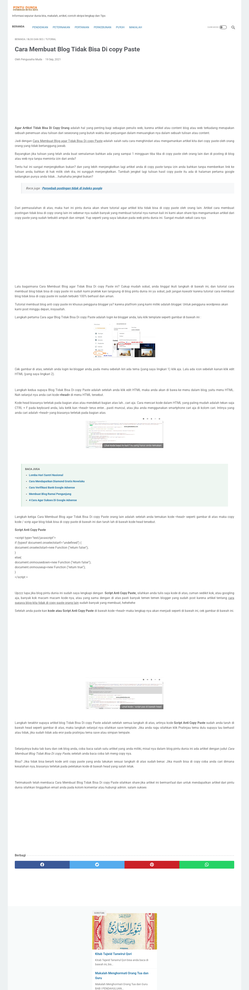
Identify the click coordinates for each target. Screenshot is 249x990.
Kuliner (220, 275)
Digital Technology (189, 238)
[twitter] (70, 934)
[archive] (189, 371)
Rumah (204, 334)
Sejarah (182, 342)
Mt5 (192, 297)
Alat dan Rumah (201, 186)
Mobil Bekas (222, 290)
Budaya (201, 216)
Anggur (205, 194)
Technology (198, 342)
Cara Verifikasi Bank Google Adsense (52, 523)
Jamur (214, 260)
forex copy (195, 245)
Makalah (138, 20)
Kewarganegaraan (189, 275)
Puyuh (123, 20)
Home (124, 975)
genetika (183, 253)
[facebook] (33, 934)
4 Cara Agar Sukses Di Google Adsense (53, 535)
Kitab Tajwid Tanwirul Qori (197, 73)
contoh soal (207, 223)
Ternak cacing (218, 342)
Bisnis (194, 208)
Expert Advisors (213, 238)
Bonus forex (185, 216)
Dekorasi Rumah (206, 230)
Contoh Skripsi (186, 223)
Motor (181, 297)
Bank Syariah (212, 201)
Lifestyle (195, 282)
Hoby (215, 253)
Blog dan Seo (210, 208)
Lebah (181, 282)
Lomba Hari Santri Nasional (46, 510)
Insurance (199, 260)
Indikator (183, 260)
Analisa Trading (187, 194)
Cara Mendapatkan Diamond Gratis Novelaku (57, 516)
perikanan (184, 319)
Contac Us (102, 984)
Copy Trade (184, 230)
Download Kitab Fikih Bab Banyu (202, 163)
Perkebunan (105, 20)
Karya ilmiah (205, 268)
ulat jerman (214, 349)
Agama (182, 186)
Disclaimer (125, 984)
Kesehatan (224, 268)
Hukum (227, 253)
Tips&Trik (183, 349)
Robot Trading (186, 334)
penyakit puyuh (213, 312)
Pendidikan (42, 20)
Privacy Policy (142, 984)
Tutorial (198, 349)
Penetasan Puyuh (188, 312)
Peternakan (64, 20)
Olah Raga (205, 297)
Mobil (207, 290)
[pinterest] (106, 934)
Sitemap (162, 984)
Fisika (181, 245)
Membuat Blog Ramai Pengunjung (50, 529)
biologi (182, 208)
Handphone (200, 253)
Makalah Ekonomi (188, 290)
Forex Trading (215, 245)
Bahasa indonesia (188, 201)
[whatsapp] (143, 934)
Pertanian (84, 20)
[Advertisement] (88, 89)
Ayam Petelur (223, 194)
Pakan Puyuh (186, 305)
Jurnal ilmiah (185, 268)
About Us (87, 984)
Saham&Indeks (222, 334)
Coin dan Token (220, 216)
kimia (208, 275)
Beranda (21, 19)
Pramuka (202, 327)
